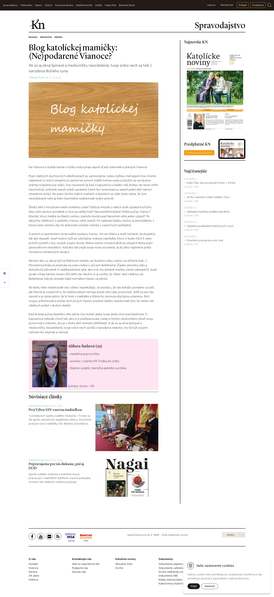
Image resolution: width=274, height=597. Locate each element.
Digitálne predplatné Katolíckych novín (210, 226)
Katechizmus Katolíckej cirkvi (176, 583)
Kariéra (33, 571)
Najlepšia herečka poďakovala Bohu (208, 211)
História (33, 579)
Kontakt (33, 564)
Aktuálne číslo (123, 564)
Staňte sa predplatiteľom (199, 152)
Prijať (194, 586)
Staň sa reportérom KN (85, 564)
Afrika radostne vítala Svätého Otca (208, 197)
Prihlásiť (243, 5)
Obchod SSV (227, 5)
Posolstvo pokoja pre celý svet (205, 240)
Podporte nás (80, 568)
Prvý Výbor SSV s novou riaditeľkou (55, 410)
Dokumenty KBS (168, 575)
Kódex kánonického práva (174, 579)
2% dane (34, 575)
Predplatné (258, 5)
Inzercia (211, 5)
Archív (230, 535)
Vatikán (189, 179)
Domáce (190, 207)
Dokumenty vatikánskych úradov (178, 568)
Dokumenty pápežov (171, 564)
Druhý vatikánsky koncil (173, 571)
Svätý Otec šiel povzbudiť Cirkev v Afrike (210, 182)
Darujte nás (79, 571)
